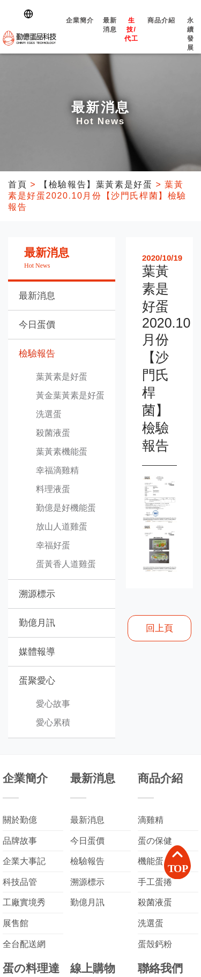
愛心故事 (53, 703)
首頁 (17, 184)
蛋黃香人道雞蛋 (66, 564)
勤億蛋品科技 (29, 38)
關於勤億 (20, 819)
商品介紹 (161, 30)
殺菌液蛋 (53, 432)
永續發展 (191, 43)
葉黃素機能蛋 (61, 451)
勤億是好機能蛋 (66, 507)
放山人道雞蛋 (61, 526)
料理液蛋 (53, 489)
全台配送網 (24, 944)
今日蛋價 (37, 325)
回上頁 (159, 628)
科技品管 (20, 882)
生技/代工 (131, 39)
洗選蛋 (49, 414)
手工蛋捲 (155, 882)
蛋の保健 (155, 840)
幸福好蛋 (53, 545)
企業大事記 (24, 861)
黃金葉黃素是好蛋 (70, 395)
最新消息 (110, 34)
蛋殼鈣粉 (155, 944)
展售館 (15, 923)
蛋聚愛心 (37, 681)
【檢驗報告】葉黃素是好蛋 (95, 184)
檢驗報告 (37, 354)
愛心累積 (53, 722)
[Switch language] (30, 14)
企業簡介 (79, 30)
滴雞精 (150, 819)
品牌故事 (20, 840)
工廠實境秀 (24, 902)
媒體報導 (37, 652)
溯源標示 (37, 594)
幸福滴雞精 (57, 470)
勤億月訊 (37, 623)
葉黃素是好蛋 (61, 376)
